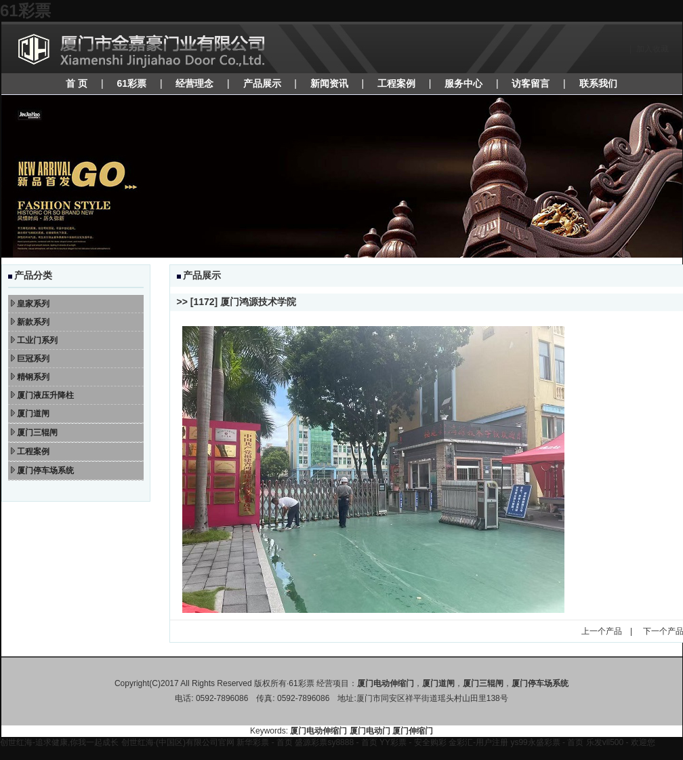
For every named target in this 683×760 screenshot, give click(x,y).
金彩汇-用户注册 (478, 742)
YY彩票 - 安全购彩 (413, 742)
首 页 (76, 83)
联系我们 (598, 83)
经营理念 (194, 83)
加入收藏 (652, 49)
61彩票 (25, 10)
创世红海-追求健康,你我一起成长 (59, 742)
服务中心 (463, 83)
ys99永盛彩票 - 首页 (546, 742)
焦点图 (341, 176)
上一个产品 (601, 631)
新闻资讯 (329, 83)
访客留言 (531, 83)
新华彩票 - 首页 (264, 742)
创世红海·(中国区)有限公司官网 (177, 742)
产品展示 (262, 83)
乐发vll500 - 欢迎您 (620, 742)
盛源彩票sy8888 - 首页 (336, 742)
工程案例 (396, 83)
